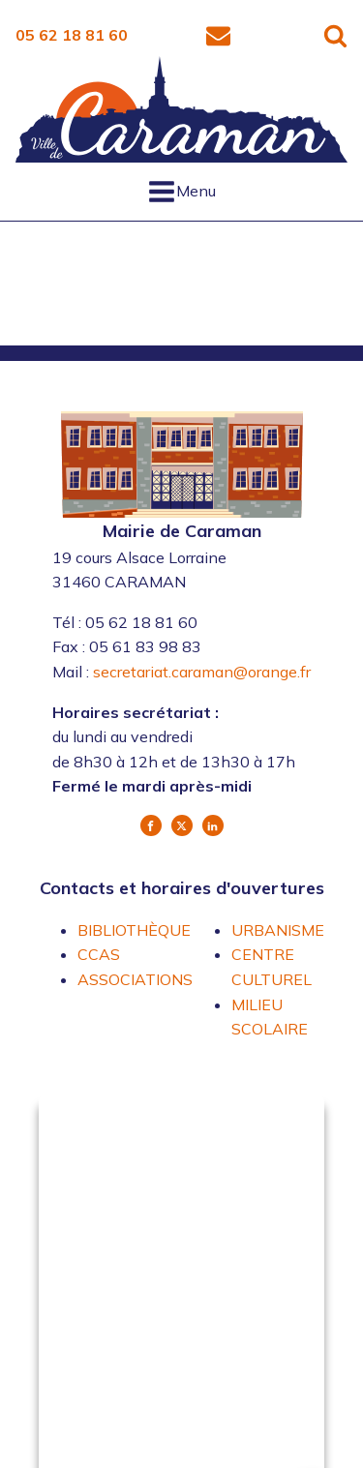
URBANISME (277, 930)
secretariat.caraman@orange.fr (202, 671)
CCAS (98, 954)
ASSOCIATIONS (135, 979)
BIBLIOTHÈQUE (134, 930)
